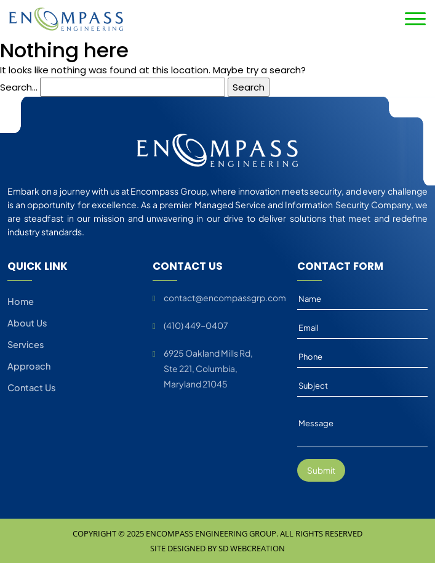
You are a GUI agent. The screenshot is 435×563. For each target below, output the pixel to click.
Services (25, 345)
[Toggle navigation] (415, 18)
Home (20, 301)
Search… (19, 87)
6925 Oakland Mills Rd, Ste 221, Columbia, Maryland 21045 (208, 368)
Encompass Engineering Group (211, 533)
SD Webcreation (251, 548)
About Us (27, 323)
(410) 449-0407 (196, 325)
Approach (28, 367)
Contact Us (31, 389)
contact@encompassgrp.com (225, 297)
